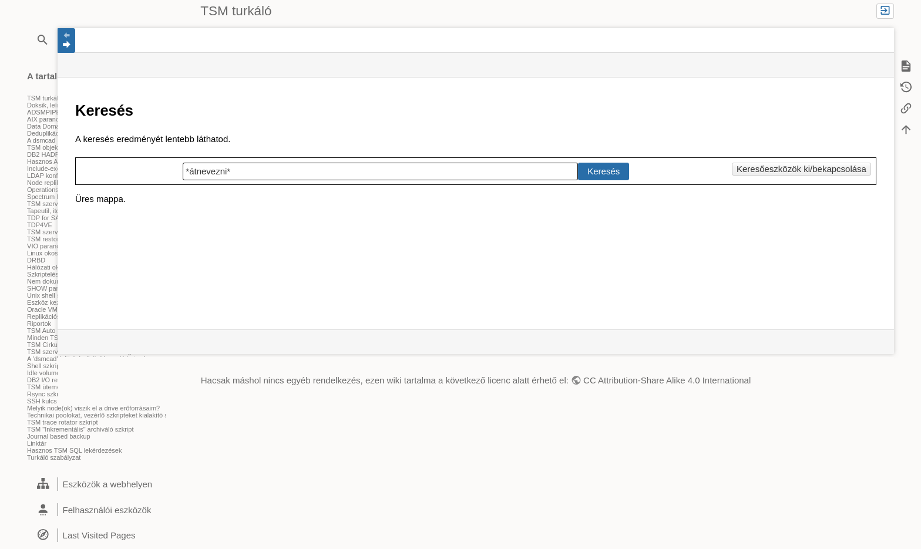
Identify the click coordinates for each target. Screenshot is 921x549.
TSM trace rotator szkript (62, 422)
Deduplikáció (45, 133)
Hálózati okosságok (55, 267)
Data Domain (46, 126)
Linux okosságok (51, 253)
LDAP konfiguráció (53, 175)
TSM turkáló (44, 98)
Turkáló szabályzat (53, 457)
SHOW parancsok (53, 288)
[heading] (96, 484)
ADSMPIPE (43, 112)
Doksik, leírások (50, 105)
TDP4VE (39, 224)
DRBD (36, 260)
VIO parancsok (48, 246)
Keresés (603, 171)
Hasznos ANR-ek (51, 161)
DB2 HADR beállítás (56, 154)
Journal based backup (58, 436)
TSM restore (45, 238)
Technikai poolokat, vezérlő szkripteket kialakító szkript (105, 415)
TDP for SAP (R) (51, 217)
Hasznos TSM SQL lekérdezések (74, 450)
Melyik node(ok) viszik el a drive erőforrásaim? (93, 408)
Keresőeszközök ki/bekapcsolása (801, 169)
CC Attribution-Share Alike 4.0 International (667, 380)
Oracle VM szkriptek (56, 309)
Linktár (36, 443)
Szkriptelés (43, 274)
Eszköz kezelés (49, 302)
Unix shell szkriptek (54, 295)
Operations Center (53, 189)
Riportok (39, 323)
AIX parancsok (48, 119)
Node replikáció (49, 182)
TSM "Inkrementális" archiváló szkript (80, 429)
